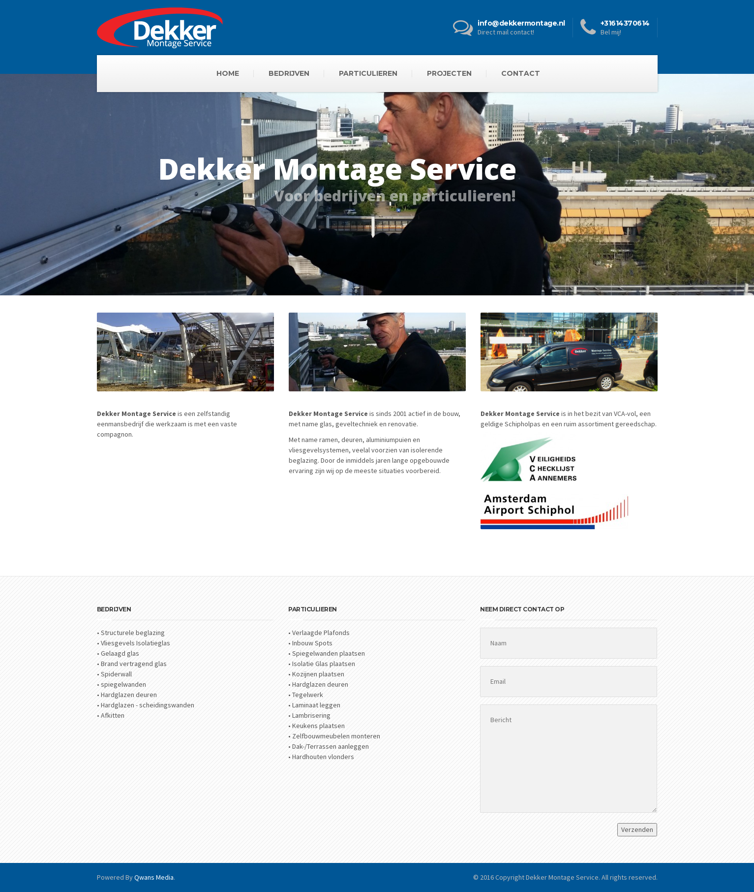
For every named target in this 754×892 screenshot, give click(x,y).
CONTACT (520, 73)
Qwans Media (154, 877)
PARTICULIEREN (368, 73)
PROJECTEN (449, 73)
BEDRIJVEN (289, 73)
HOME (227, 73)
